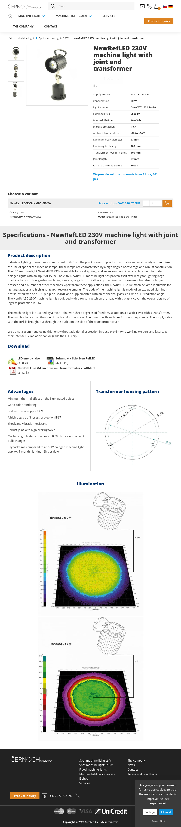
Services (109, 16)
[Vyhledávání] (95, 6)
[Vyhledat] (52, 6)
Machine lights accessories (97, 774)
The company (23, 26)
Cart (156, 5)
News (131, 765)
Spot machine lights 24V (95, 760)
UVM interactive (108, 822)
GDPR (162, 821)
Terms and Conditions (142, 774)
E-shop (83, 778)
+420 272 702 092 (149, 6)
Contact (50, 26)
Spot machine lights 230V (96, 765)
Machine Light (31, 16)
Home (10, 16)
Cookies (155, 821)
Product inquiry (159, 21)
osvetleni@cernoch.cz (142, 6)
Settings (150, 812)
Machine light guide (74, 16)
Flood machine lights (93, 769)
